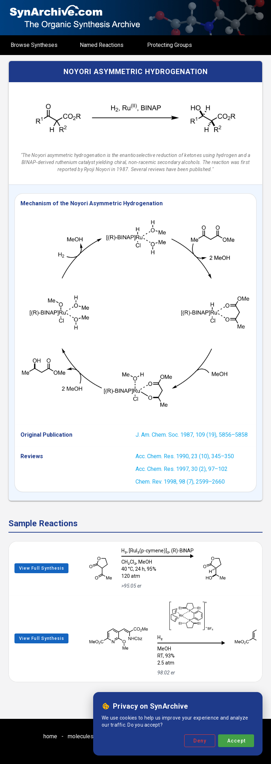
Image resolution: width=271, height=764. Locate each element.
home (50, 736)
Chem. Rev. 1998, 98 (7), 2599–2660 (180, 481)
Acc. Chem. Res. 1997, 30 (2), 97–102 (182, 469)
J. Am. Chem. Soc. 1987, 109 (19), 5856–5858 (192, 434)
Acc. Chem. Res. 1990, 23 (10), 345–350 (185, 456)
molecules (81, 736)
